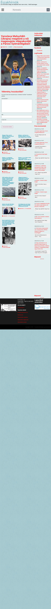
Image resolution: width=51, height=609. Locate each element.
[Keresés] (48, 9)
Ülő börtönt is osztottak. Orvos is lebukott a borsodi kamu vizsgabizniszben (43, 121)
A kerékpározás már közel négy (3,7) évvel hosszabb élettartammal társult (24, 205)
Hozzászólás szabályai (23, 317)
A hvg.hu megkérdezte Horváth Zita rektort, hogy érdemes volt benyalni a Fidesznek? (42, 205)
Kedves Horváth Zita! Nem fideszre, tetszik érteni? (8, 205)
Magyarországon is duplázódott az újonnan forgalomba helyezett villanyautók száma (23, 179)
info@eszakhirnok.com (23, 312)
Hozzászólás (5, 98)
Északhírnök (10, 2)
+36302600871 (21, 307)
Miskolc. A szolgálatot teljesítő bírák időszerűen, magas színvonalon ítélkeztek (8, 159)
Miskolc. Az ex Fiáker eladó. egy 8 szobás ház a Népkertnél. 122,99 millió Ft (24, 158)
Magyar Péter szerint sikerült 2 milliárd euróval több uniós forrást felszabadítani (8, 137)
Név (2, 114)
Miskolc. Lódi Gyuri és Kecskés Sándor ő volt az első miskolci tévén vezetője (24, 136)
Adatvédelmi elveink (22, 322)
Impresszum (20, 314)
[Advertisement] (25, 22)
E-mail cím (4, 119)
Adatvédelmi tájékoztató (23, 319)
